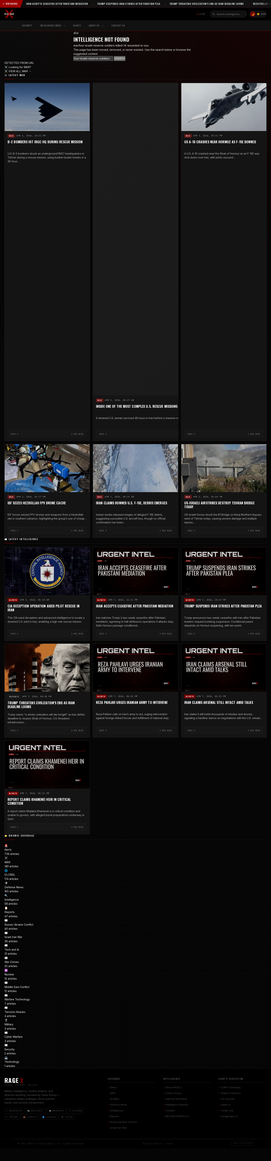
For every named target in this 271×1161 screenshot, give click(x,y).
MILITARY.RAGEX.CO (177, 1116)
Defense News (118, 1104)
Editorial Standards (176, 1098)
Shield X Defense (231, 1093)
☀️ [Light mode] (258, 14)
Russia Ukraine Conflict (123, 1121)
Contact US (118, 25)
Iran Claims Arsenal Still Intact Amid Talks (218, 702)
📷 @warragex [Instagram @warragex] (56, 1111)
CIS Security (228, 1098)
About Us (94, 25)
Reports (14, 696)
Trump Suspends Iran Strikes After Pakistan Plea (223, 606)
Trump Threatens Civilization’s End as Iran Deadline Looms (41, 705)
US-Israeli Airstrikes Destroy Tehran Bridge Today (219, 505)
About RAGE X (173, 1087)
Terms (169, 1143)
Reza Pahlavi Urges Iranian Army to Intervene (132, 702)
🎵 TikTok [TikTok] (66, 1117)
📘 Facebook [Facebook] (49, 1117)
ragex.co (226, 1104)
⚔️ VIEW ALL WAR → (17, 71)
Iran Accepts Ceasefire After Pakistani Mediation (134, 606)
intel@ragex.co (229, 1116)
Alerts (77, 25)
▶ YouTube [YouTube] (12, 1117)
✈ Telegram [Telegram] (75, 1111)
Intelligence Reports (176, 1104)
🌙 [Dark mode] (252, 14)
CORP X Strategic (231, 1087)
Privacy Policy (153, 1143)
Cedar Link (227, 1110)
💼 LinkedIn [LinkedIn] (30, 1117)
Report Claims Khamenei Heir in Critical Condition (39, 801)
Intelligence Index (50, 25)
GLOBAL (114, 1098)
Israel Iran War (118, 1127)
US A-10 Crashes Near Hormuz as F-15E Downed (220, 142)
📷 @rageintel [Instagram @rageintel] (35, 1111)
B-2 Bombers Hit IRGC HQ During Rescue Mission (45, 142)
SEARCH (119, 58)
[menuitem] (52, 26)
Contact (170, 1110)
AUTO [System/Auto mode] (263, 14)
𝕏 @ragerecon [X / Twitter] (14, 1111)
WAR (11, 135)
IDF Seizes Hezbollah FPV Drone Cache (37, 503)
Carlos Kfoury (173, 1093)
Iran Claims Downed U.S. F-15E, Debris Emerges (131, 503)
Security (27, 25)
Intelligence (116, 1110)
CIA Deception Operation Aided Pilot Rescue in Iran (43, 608)
